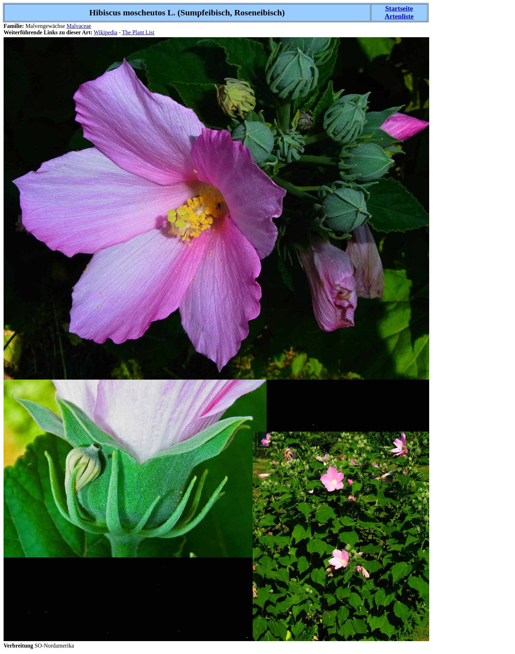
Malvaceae (79, 26)
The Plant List (138, 32)
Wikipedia (105, 32)
